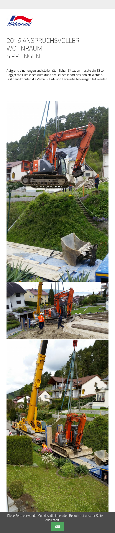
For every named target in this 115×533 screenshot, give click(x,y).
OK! (57, 526)
